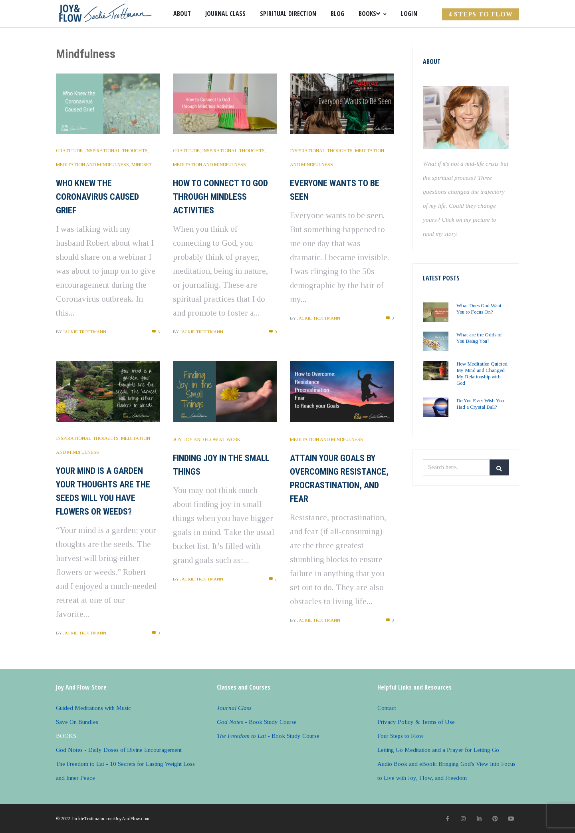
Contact (386, 708)
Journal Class (225, 13)
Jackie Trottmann (84, 331)
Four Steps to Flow (400, 736)
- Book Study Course (257, 722)
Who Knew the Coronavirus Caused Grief (97, 196)
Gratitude (69, 150)
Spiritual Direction (288, 13)
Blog (337, 13)
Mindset (141, 164)
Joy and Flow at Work (212, 439)
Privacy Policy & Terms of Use (416, 722)
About (182, 13)
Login (409, 13)
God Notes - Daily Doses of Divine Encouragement (119, 750)
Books (373, 13)
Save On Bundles (77, 722)
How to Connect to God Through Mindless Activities (220, 196)
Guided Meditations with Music (93, 708)
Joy (177, 439)
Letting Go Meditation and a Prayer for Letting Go (438, 750)
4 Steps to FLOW (480, 14)
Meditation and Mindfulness (92, 164)
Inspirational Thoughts (116, 150)
